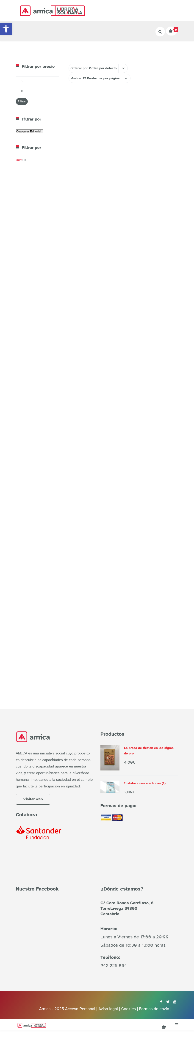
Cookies (128, 1008)
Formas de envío (154, 1008)
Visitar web (33, 799)
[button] (6, 29)
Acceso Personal (80, 1008)
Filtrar (22, 101)
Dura (19, 160)
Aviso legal (108, 1008)
